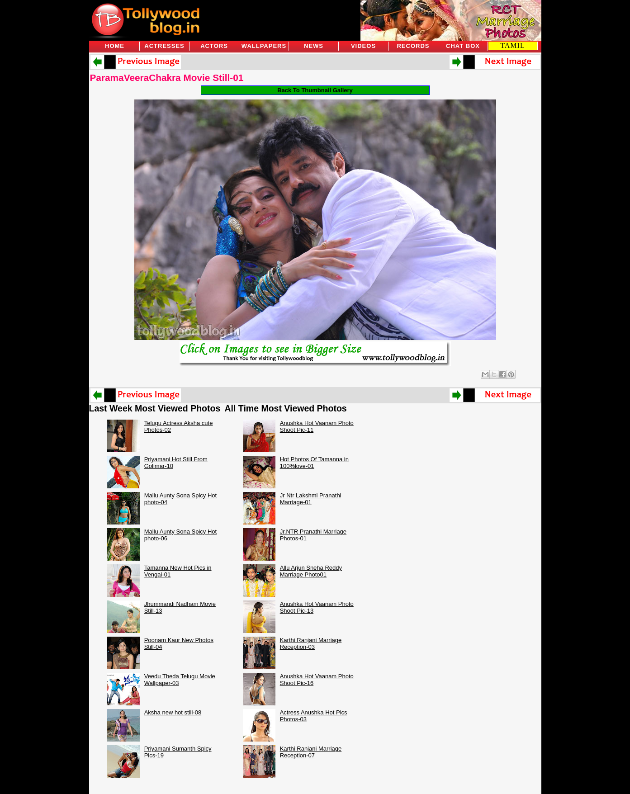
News (313, 46)
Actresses (164, 46)
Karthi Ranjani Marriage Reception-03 (311, 643)
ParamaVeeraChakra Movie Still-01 (167, 77)
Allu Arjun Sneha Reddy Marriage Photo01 (311, 571)
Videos (363, 46)
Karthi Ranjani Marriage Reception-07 (311, 752)
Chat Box (463, 46)
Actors (214, 46)
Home (114, 46)
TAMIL (512, 45)
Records (413, 46)
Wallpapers (264, 46)
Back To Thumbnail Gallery (315, 90)
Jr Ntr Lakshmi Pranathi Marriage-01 (310, 499)
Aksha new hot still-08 (172, 712)
